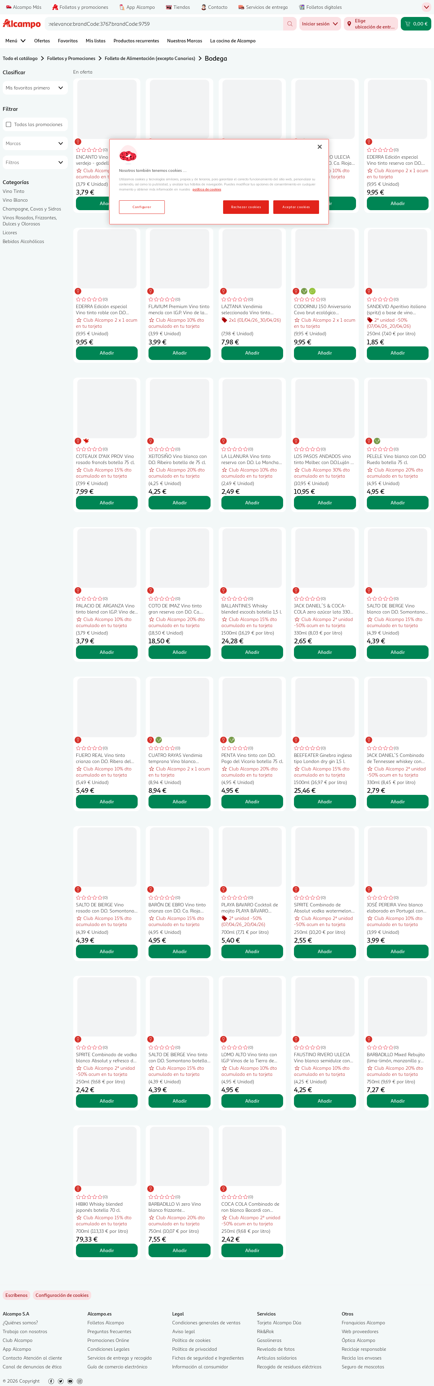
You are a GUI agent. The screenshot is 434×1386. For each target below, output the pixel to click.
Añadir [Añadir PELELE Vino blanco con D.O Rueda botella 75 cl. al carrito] (398, 502)
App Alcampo (17, 1349)
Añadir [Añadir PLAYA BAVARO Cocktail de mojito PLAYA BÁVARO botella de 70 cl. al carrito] (252, 951)
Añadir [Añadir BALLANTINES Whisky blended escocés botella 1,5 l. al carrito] (252, 652)
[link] (62, 1295)
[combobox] (164, 23)
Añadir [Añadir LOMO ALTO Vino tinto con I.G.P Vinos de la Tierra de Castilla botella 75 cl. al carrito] (252, 1101)
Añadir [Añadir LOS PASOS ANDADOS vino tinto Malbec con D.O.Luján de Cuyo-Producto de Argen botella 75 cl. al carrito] (325, 502)
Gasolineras (269, 1340)
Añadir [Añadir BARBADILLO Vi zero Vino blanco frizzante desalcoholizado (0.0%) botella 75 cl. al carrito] (180, 1250)
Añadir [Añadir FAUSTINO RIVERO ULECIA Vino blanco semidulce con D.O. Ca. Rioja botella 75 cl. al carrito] (325, 1101)
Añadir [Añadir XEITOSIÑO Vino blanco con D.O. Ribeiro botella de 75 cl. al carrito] (180, 502)
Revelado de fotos (276, 1349)
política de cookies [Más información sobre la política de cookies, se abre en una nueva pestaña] (207, 189)
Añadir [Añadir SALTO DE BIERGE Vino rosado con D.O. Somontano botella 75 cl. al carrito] (107, 951)
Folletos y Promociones (71, 58)
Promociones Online (108, 1340)
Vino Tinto (13, 191)
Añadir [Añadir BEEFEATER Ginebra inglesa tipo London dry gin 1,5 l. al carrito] (325, 801)
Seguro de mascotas (363, 1366)
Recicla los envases (361, 1358)
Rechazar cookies (246, 207)
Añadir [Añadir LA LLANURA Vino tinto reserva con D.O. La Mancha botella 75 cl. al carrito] (252, 502)
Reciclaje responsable (364, 1349)
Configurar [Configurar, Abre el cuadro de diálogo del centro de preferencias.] (142, 207)
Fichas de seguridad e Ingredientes (208, 1358)
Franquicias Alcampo (363, 1322)
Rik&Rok (265, 1331)
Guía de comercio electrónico (117, 1366)
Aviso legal (183, 1331)
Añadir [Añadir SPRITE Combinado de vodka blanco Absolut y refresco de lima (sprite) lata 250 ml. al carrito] (107, 1101)
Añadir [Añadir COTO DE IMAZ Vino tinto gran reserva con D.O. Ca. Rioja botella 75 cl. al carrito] (180, 652)
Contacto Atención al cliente (32, 1358)
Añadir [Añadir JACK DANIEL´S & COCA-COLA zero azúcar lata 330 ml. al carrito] (325, 652)
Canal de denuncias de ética (32, 1366)
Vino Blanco (15, 200)
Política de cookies (191, 1340)
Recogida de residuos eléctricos (289, 1366)
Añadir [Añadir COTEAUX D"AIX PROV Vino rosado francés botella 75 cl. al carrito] (107, 502)
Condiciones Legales (108, 1349)
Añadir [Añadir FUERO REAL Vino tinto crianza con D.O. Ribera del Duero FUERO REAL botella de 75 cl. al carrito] (107, 801)
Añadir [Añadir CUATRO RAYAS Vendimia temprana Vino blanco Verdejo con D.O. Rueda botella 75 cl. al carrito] (180, 801)
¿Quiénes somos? (20, 1322)
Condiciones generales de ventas (206, 1322)
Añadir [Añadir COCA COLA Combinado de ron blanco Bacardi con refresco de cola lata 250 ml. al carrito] (252, 1250)
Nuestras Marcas (184, 40)
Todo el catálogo (20, 58)
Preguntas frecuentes (109, 1331)
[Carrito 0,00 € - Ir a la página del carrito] (416, 24)
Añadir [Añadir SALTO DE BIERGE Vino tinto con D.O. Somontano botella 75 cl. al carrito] (180, 1101)
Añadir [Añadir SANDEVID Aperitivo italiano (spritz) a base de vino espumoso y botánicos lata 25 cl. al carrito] (398, 353)
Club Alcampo (18, 1340)
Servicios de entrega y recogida (119, 1358)
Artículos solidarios (277, 1358)
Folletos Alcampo (105, 1322)
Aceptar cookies (296, 207)
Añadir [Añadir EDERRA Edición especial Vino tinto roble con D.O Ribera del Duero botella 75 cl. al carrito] (107, 353)
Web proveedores (360, 1331)
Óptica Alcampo (358, 1340)
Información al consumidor (200, 1366)
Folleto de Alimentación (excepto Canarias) (150, 58)
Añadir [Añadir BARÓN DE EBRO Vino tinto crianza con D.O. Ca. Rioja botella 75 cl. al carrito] (180, 951)
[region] (219, 182)
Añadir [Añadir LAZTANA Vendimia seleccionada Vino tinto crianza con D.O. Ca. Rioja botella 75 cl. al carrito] (252, 353)
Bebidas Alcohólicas (23, 241)
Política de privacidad (194, 1349)
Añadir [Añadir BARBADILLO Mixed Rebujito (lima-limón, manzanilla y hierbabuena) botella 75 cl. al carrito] (398, 1101)
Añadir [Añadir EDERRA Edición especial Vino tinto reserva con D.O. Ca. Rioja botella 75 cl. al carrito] (398, 203)
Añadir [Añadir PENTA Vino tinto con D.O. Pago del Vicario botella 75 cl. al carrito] (252, 801)
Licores (10, 232)
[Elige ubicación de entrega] (371, 24)
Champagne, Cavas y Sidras (32, 209)
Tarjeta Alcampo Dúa (279, 1322)
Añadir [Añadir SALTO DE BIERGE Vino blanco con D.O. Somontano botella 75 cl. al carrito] (398, 652)
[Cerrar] (319, 146)
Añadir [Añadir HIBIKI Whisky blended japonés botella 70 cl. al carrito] (107, 1250)
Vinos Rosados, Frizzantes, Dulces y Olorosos (30, 220)
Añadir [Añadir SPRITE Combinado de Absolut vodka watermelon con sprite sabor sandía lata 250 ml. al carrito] (325, 951)
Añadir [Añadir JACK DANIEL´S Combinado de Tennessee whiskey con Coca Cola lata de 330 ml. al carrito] (398, 801)
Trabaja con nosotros (25, 1331)
